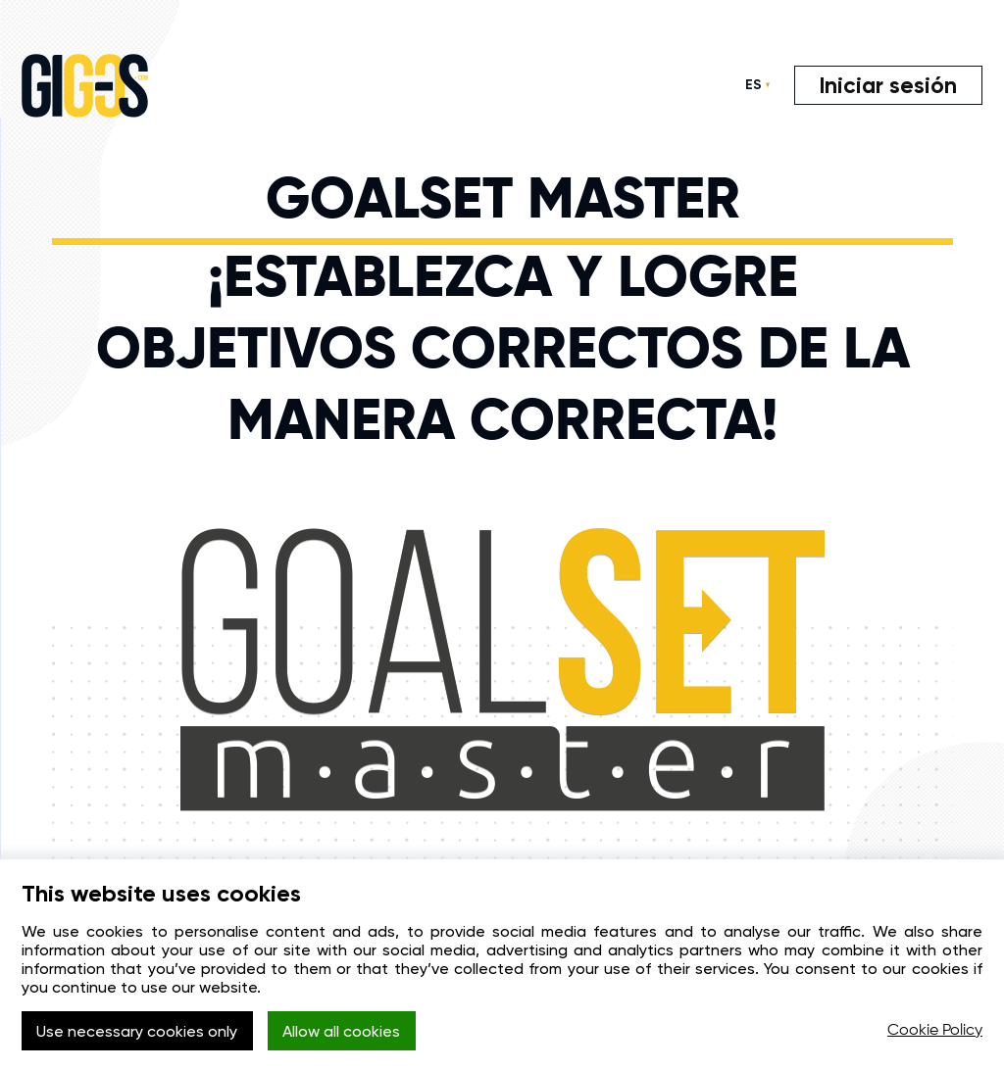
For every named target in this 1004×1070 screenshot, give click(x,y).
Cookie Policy (934, 1031)
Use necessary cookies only (136, 1031)
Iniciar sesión (888, 85)
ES (753, 84)
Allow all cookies (341, 1031)
